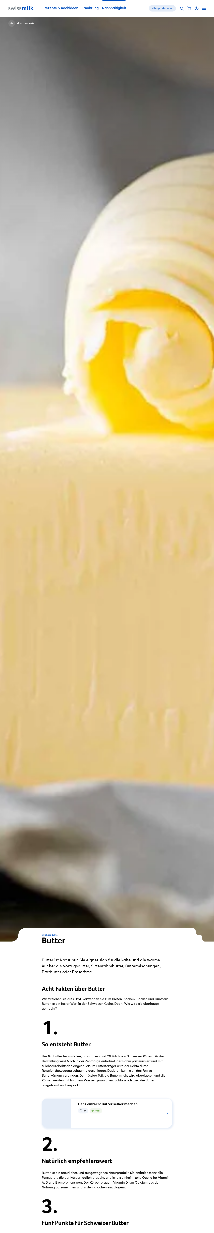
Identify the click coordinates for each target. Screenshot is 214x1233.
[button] (189, 8)
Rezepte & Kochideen (60, 8)
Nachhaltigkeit (114, 8)
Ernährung (90, 8)
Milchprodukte (50, 935)
